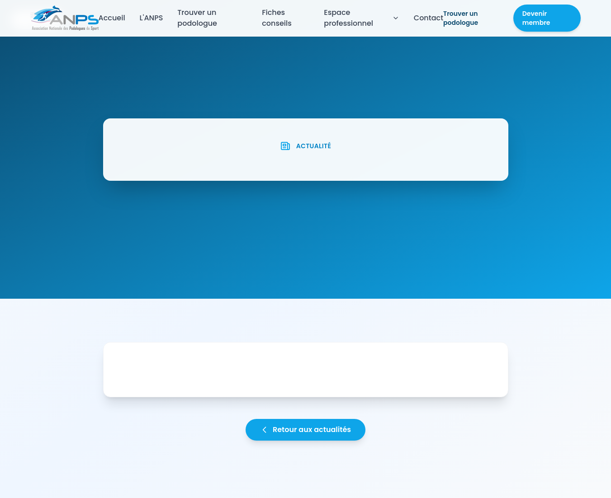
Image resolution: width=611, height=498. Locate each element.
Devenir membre (536, 18)
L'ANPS (151, 18)
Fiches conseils (277, 17)
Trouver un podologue (197, 17)
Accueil (112, 18)
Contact (428, 18)
